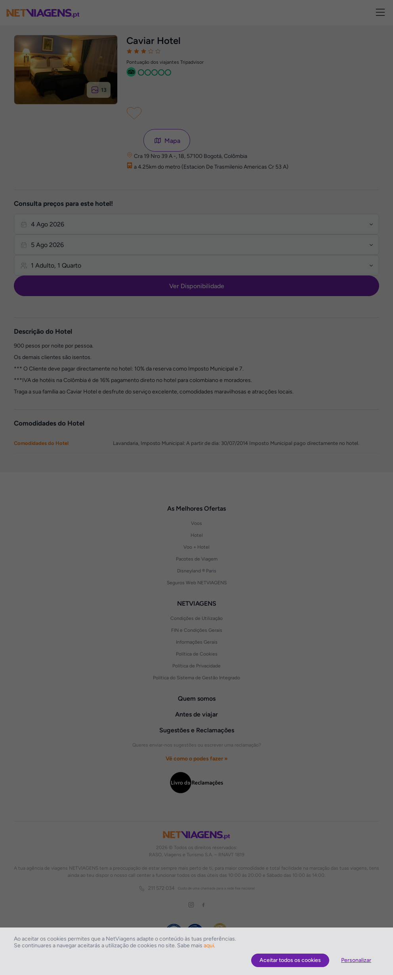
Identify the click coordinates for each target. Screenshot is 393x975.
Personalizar (356, 960)
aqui (209, 945)
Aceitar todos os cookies (290, 960)
